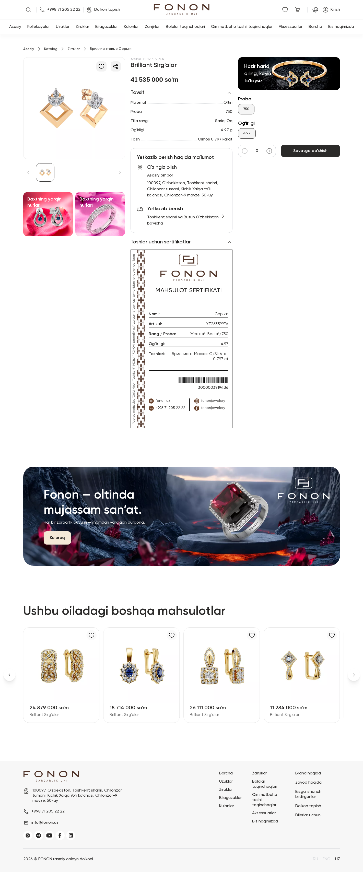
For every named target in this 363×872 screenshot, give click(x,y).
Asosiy (15, 27)
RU (315, 859)
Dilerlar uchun (308, 815)
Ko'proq (57, 538)
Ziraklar (82, 27)
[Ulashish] (116, 66)
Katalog (50, 49)
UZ (337, 859)
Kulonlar (131, 27)
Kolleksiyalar (38, 27)
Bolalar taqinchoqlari (185, 27)
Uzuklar (62, 27)
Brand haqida (308, 773)
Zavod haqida (308, 783)
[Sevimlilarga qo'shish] (101, 66)
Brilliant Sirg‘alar (44, 715)
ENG (327, 859)
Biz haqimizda (341, 27)
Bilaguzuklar (106, 27)
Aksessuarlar (290, 27)
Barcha (315, 27)
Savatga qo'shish (310, 151)
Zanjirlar (152, 27)
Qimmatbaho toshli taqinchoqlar (242, 27)
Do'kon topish (308, 806)
